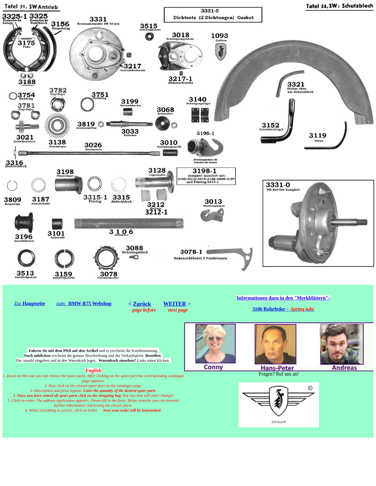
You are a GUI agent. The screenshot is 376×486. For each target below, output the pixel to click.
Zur (29, 303)
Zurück (142, 304)
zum (83, 303)
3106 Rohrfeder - (283, 309)
